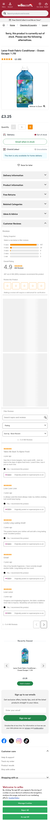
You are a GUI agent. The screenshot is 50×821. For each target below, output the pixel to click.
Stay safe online (8, 769)
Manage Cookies (25, 803)
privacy (27, 728)
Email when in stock (25, 141)
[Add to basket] (25, 683)
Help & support (7, 757)
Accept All (25, 817)
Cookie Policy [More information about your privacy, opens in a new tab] (14, 797)
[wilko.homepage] (4, 25)
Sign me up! (25, 718)
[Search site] (5, 13)
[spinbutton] (22, 127)
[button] (30, 127)
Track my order (7, 761)
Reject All (25, 810)
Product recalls (7, 765)
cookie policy (38, 728)
